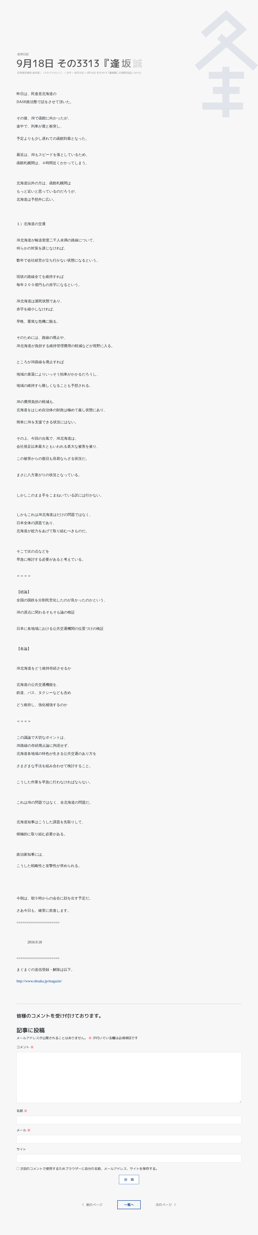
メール (23, 1130)
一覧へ (129, 1205)
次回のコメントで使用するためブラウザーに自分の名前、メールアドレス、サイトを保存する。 (89, 1168)
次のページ (166, 1205)
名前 (22, 1111)
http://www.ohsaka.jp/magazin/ (39, 981)
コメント (25, 1047)
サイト (21, 1149)
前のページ (91, 1205)
